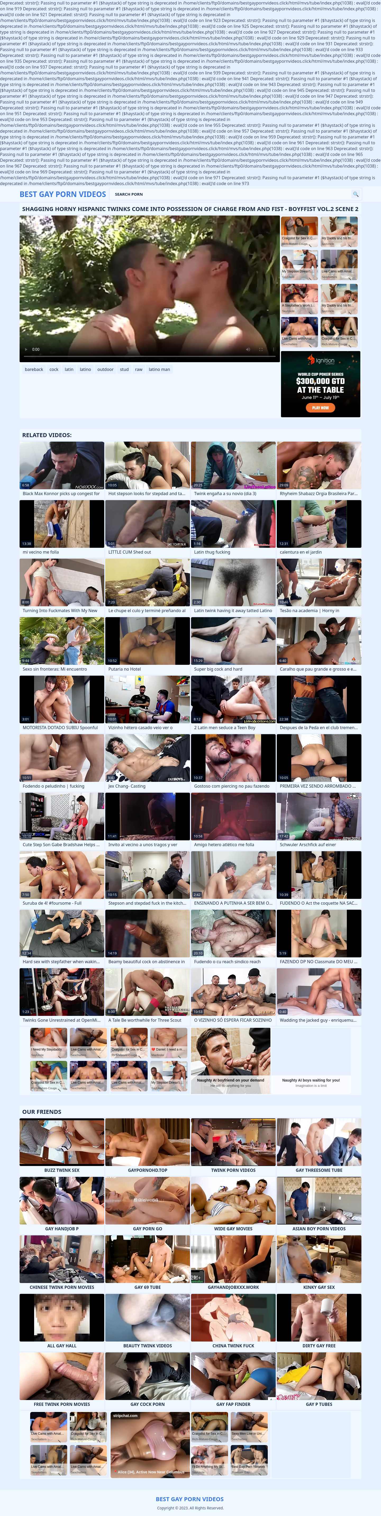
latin (69, 369)
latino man (159, 369)
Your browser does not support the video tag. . (150, 289)
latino (85, 369)
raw (139, 369)
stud (124, 369)
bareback (34, 369)
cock (53, 369)
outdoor (105, 369)
